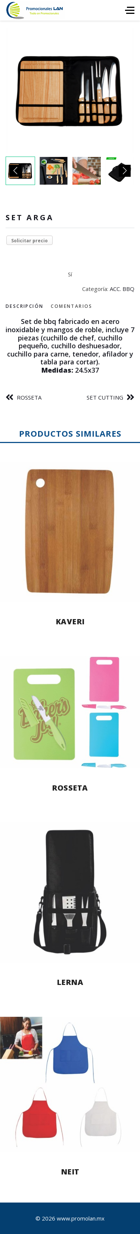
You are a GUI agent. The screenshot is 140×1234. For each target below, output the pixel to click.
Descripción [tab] (24, 306)
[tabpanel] (70, 346)
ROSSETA (29, 397)
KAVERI (70, 621)
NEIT (70, 1172)
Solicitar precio (29, 240)
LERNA (70, 982)
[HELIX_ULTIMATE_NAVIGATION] (129, 10)
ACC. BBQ (122, 288)
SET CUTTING (105, 397)
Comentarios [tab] (71, 306)
